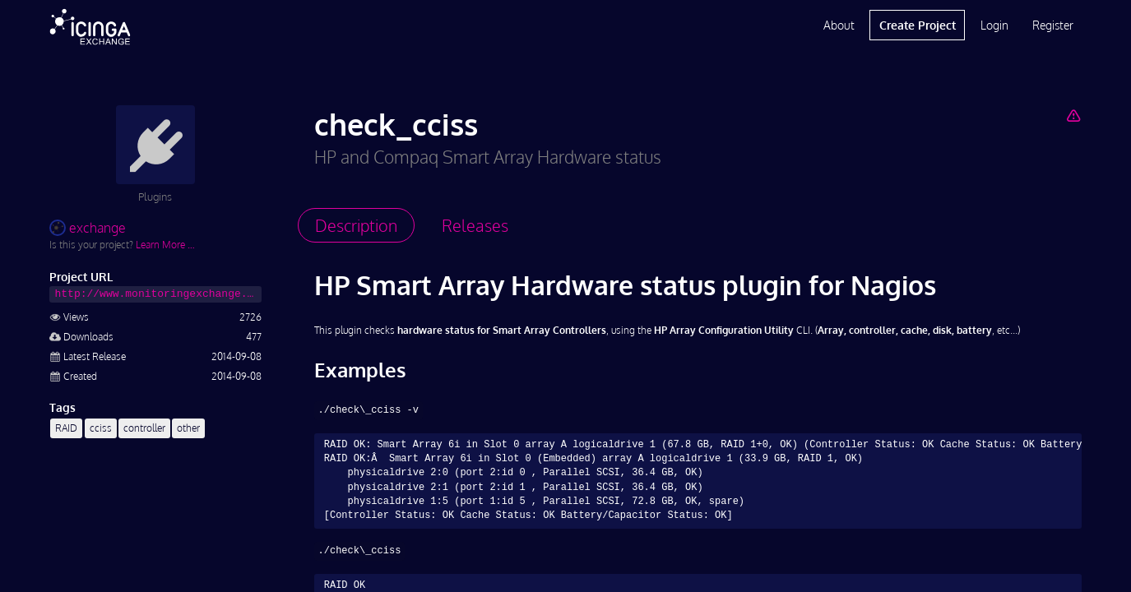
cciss (101, 428)
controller (144, 428)
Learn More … (165, 244)
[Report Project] (1074, 115)
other (188, 428)
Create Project (917, 25)
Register (1052, 25)
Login (994, 25)
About (839, 25)
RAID (66, 428)
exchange (87, 228)
